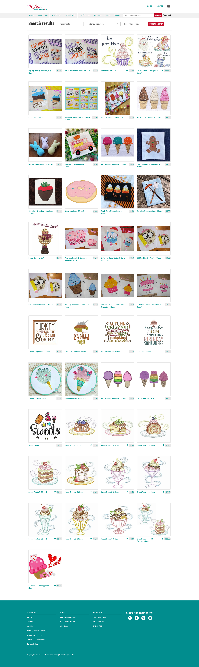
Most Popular (57, 15)
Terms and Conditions (36, 639)
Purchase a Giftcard (68, 617)
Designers (98, 15)
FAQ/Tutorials (84, 15)
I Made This (70, 15)
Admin (73, 655)
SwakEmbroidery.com (46, 8)
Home (31, 15)
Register (159, 6)
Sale (108, 15)
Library (29, 622)
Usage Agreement (34, 635)
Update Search (156, 23)
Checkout (64, 626)
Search (158, 15)
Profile (29, 617)
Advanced (167, 15)
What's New (42, 15)
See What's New (99, 617)
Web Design (64, 655)
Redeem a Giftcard (67, 622)
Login (149, 6)
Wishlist (30, 626)
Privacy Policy (32, 644)
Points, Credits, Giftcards (37, 630)
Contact (117, 15)
